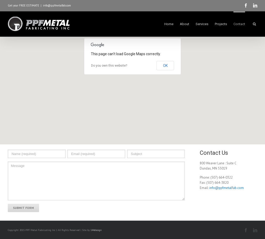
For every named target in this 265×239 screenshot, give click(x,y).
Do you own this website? (109, 65)
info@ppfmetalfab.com (57, 5)
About (184, 24)
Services (202, 24)
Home (168, 24)
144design (96, 230)
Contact (239, 24)
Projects (221, 24)
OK (165, 66)
